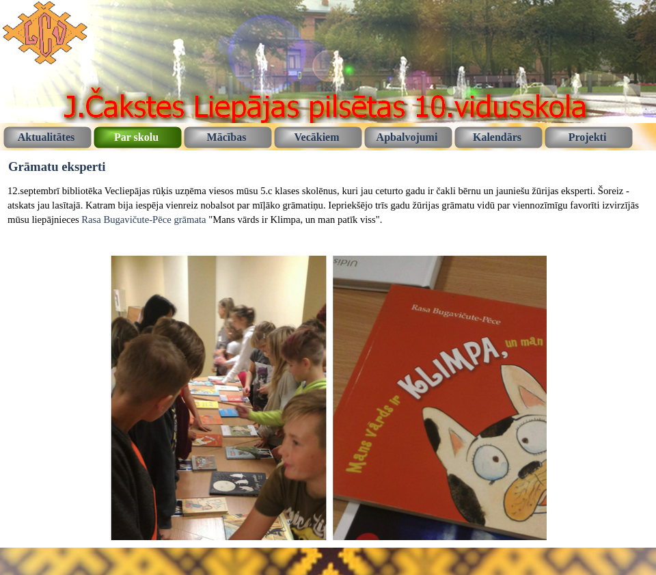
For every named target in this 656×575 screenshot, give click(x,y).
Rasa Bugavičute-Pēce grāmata (143, 219)
